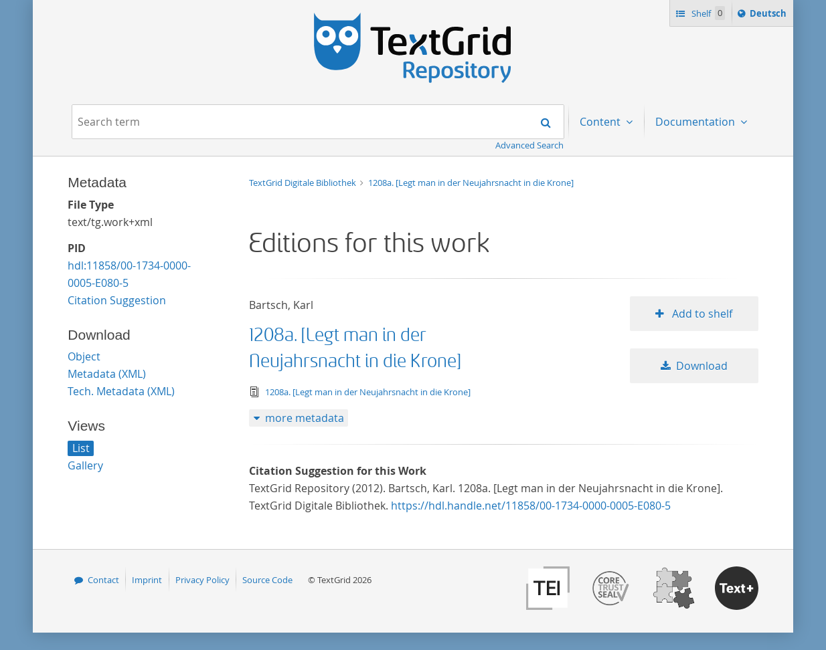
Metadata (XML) (107, 373)
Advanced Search (529, 145)
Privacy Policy (202, 580)
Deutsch (769, 15)
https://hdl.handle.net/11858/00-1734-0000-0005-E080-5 (531, 505)
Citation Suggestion (117, 300)
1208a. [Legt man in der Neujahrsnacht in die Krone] (471, 183)
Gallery (85, 465)
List (81, 448)
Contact (103, 580)
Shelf (707, 13)
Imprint (147, 580)
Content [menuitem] (601, 121)
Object (84, 356)
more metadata (304, 418)
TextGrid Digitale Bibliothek (303, 183)
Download (702, 365)
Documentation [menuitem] (696, 121)
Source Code (267, 580)
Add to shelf (700, 313)
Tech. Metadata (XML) (121, 391)
